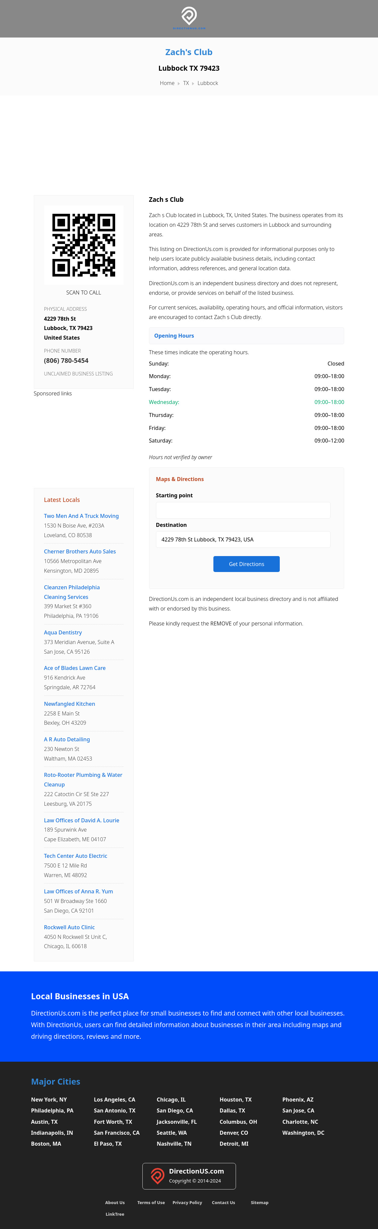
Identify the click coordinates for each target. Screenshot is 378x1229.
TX (186, 83)
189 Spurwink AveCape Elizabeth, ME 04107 (81, 830)
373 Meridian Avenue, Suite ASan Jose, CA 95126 (79, 642)
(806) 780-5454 (66, 360)
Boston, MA (46, 1143)
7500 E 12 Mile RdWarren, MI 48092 (76, 865)
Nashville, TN (174, 1143)
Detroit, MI (234, 1143)
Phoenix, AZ (297, 1099)
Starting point (174, 495)
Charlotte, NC (300, 1121)
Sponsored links (53, 393)
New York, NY (49, 1099)
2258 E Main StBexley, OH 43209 (69, 713)
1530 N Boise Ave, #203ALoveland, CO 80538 (81, 525)
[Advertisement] (189, 142)
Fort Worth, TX (113, 1121)
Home (167, 83)
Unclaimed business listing (78, 373)
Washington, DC (303, 1132)
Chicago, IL (171, 1099)
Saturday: (161, 440)
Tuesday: (160, 389)
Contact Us (223, 1202)
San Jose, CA (298, 1110)
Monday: (160, 376)
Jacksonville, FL (177, 1121)
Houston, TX (236, 1099)
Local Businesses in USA (80, 996)
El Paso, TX (108, 1143)
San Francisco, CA (117, 1132)
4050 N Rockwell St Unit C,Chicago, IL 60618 (75, 937)
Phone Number (62, 351)
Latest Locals (62, 500)
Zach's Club (188, 52)
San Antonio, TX (114, 1110)
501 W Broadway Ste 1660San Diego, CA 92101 (78, 901)
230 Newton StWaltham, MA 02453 (68, 749)
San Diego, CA (175, 1110)
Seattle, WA (172, 1132)
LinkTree (115, 1214)
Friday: (157, 428)
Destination (171, 525)
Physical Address (65, 309)
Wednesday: (164, 402)
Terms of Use (151, 1202)
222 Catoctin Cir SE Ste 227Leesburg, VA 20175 (83, 789)
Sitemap (259, 1202)
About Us (115, 1202)
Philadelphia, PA (52, 1110)
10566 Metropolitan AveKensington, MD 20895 (80, 561)
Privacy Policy (187, 1202)
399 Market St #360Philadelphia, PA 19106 (72, 601)
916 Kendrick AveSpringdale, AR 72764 (75, 677)
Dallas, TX (232, 1110)
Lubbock (207, 83)
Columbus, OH (238, 1121)
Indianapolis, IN (52, 1132)
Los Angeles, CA (114, 1099)
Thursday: (161, 415)
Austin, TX (44, 1121)
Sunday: (159, 363)
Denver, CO (234, 1132)
